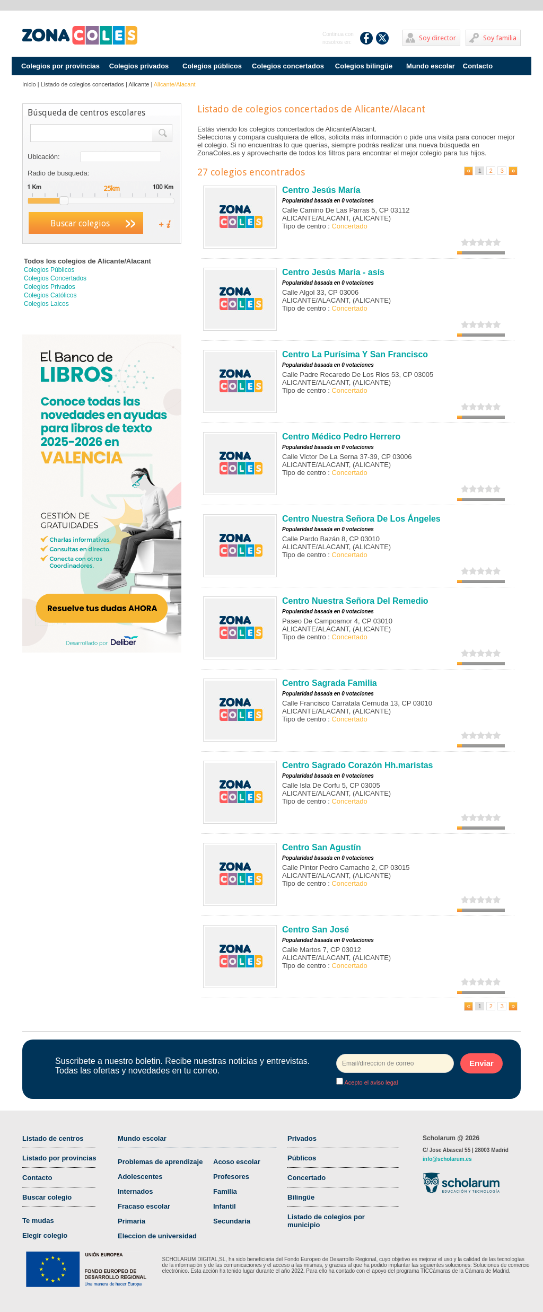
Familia (225, 1191)
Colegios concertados (288, 66)
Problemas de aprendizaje (160, 1162)
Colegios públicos (212, 66)
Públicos (301, 1158)
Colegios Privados (49, 286)
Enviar (481, 1063)
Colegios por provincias (60, 66)
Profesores (231, 1177)
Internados (135, 1191)
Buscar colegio (47, 1197)
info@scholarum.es (447, 1159)
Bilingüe (300, 1197)
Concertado (306, 1178)
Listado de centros (53, 1138)
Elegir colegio (44, 1235)
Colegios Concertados (55, 278)
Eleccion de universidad (157, 1236)
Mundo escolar (430, 66)
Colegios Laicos (46, 303)
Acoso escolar (236, 1162)
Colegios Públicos (49, 270)
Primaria (131, 1221)
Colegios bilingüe (363, 66)
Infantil (224, 1206)
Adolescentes (140, 1177)
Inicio (29, 84)
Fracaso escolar (144, 1206)
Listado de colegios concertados (82, 84)
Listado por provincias (59, 1158)
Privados (302, 1138)
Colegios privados (139, 66)
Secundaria (231, 1221)
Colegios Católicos (50, 295)
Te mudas (38, 1221)
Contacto (478, 66)
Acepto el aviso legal (370, 1082)
